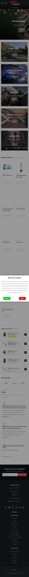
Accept (7, 298)
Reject (22, 298)
